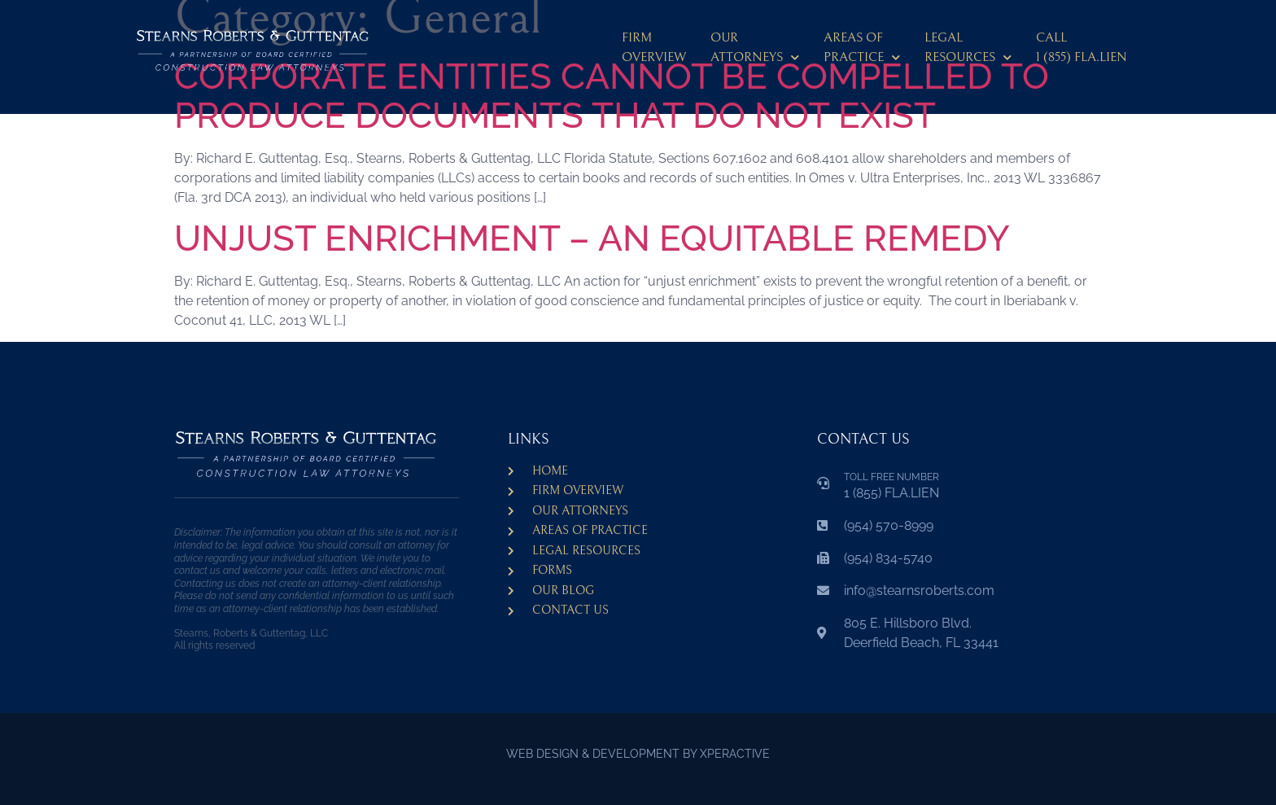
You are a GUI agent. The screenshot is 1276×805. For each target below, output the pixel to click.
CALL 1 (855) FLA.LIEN (1081, 47)
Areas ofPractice (862, 50)
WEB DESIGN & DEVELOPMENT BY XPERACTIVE (638, 753)
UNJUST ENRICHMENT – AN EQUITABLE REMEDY (592, 238)
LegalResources (968, 50)
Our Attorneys (754, 50)
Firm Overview (654, 47)
